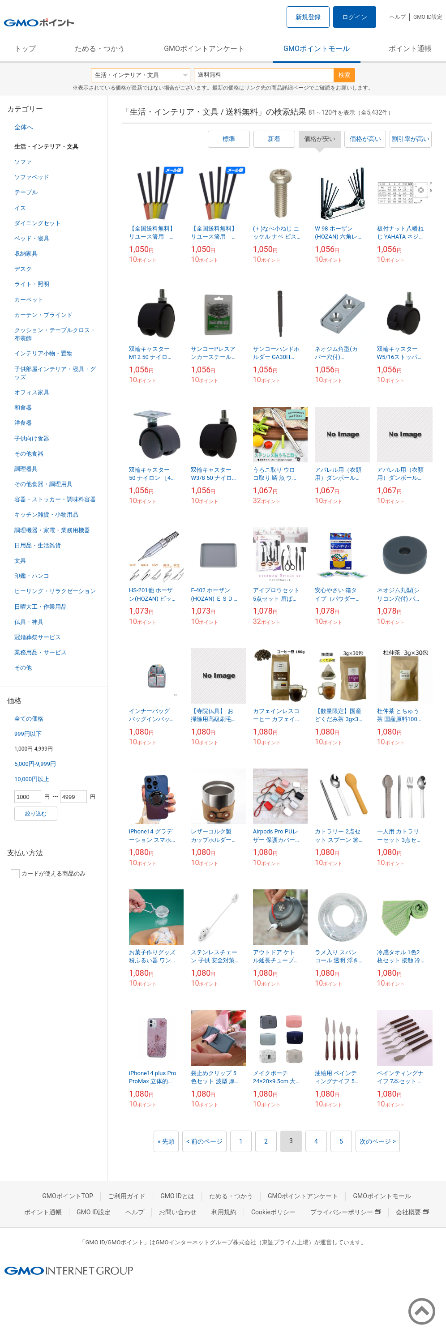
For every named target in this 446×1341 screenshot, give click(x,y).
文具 (20, 560)
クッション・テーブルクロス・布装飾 (55, 334)
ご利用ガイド (127, 1196)
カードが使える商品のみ (48, 873)
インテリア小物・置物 (43, 353)
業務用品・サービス (40, 652)
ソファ (23, 161)
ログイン (354, 17)
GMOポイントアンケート (204, 48)
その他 (23, 667)
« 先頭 (166, 1141)
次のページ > (378, 1141)
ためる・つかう (100, 48)
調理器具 (26, 469)
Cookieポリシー (273, 1212)
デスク (23, 268)
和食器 (23, 407)
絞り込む (36, 814)
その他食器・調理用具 (43, 484)
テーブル (26, 192)
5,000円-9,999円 (35, 763)
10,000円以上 (31, 779)
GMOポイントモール (316, 48)
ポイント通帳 (410, 48)
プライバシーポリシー (345, 1212)
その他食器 (28, 453)
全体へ (23, 127)
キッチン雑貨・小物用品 (46, 514)
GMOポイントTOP (67, 1196)
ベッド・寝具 (31, 238)
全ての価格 (28, 718)
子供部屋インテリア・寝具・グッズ (55, 373)
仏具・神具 (28, 622)
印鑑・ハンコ (31, 575)
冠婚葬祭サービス (37, 637)
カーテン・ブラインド (43, 315)
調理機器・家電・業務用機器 (52, 530)
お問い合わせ (178, 1212)
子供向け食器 (31, 438)
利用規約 (223, 1212)
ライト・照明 (31, 284)
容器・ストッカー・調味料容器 (55, 499)
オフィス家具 (31, 392)
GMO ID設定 (427, 17)
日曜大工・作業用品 (40, 606)
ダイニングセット (37, 223)
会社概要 (412, 1212)
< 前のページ (204, 1141)
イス (20, 208)
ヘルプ (398, 17)
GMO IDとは (177, 1196)
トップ (25, 48)
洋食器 (23, 422)
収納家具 (26, 253)
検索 (344, 75)
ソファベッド (31, 177)
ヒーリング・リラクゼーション (55, 591)
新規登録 (308, 17)
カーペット (28, 299)
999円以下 (28, 733)
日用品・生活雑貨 (37, 545)
